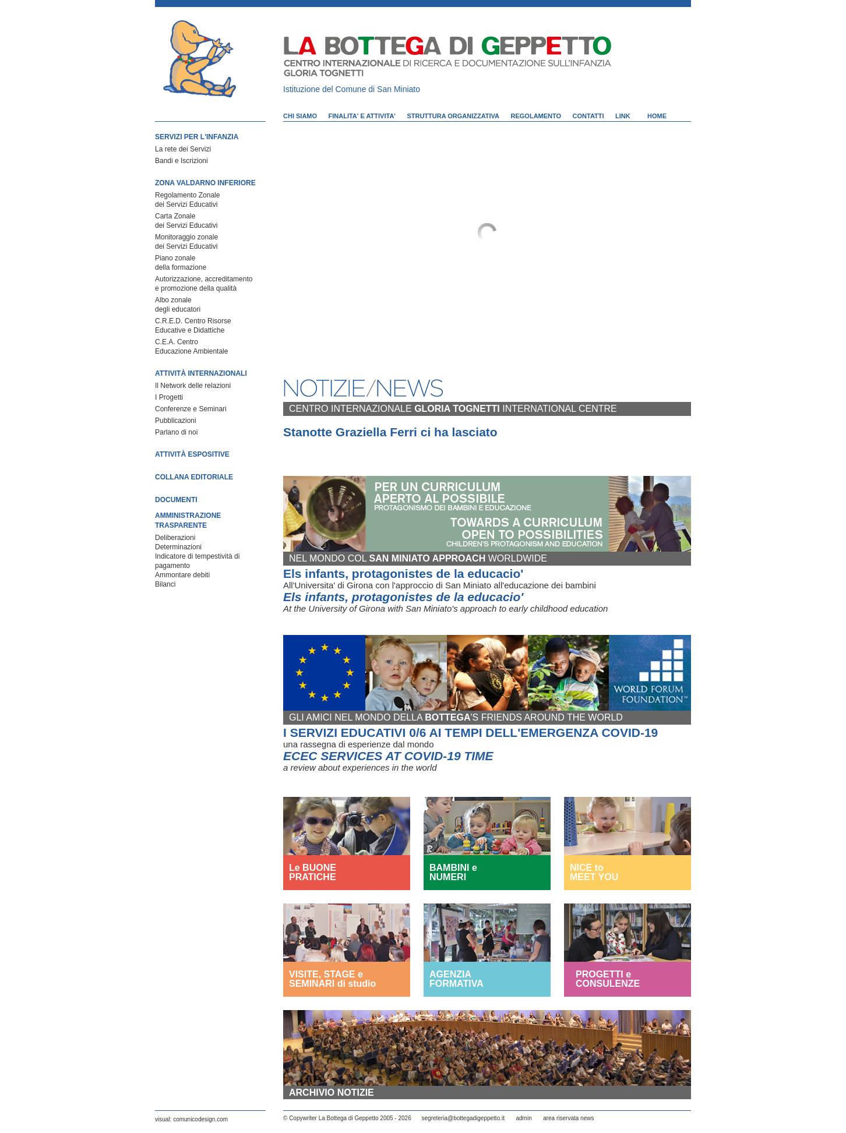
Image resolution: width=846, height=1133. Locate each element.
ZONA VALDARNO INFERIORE (205, 183)
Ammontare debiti (182, 575)
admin (523, 1118)
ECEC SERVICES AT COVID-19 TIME (388, 756)
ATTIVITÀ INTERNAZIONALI (201, 373)
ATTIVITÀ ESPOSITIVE (192, 454)
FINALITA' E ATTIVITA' (362, 115)
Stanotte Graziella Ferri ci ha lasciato (390, 432)
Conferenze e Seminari (191, 409)
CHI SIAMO (300, 115)
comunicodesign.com (200, 1119)
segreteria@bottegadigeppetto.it (463, 1118)
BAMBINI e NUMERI (453, 872)
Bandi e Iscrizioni (181, 161)
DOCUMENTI (176, 500)
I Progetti (169, 397)
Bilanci (165, 584)
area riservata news (568, 1118)
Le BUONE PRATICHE (312, 872)
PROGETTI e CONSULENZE (608, 979)
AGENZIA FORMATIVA (456, 979)
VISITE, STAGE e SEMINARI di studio (332, 979)
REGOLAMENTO (536, 115)
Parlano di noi (176, 432)
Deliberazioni (175, 538)
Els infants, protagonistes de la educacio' (403, 573)
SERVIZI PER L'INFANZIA (196, 137)
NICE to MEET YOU (594, 872)
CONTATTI (588, 115)
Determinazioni (178, 547)
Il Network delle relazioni (193, 386)
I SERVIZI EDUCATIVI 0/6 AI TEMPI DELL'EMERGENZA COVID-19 (470, 732)
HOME (657, 115)
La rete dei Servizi (183, 149)
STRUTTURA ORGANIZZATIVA (453, 115)
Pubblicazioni (175, 421)
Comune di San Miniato (378, 89)
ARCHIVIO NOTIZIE (331, 1092)
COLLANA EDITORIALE (194, 477)
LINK (622, 115)
